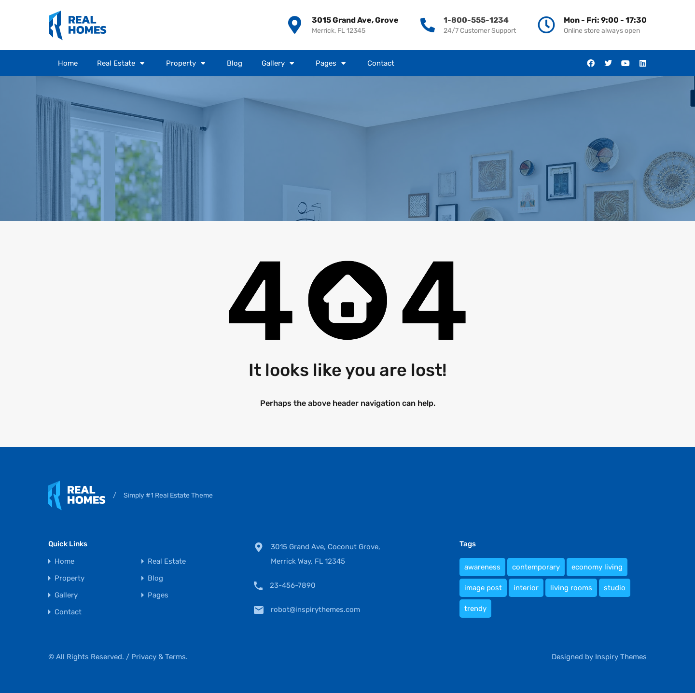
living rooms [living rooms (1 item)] (571, 587)
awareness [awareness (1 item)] (482, 567)
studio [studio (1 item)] (615, 587)
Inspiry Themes (621, 656)
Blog (234, 63)
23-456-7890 (293, 585)
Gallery (279, 63)
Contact (380, 63)
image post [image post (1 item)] (483, 587)
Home (68, 63)
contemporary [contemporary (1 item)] (536, 567)
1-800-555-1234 (476, 20)
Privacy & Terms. (159, 656)
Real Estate (122, 63)
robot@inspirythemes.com (315, 609)
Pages (332, 63)
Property (187, 63)
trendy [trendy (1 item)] (475, 608)
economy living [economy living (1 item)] (597, 567)
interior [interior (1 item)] (526, 587)
